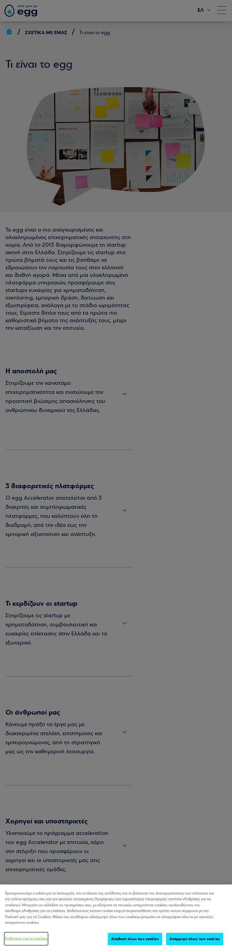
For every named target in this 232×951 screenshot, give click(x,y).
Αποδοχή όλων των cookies (135, 943)
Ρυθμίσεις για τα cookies (26, 942)
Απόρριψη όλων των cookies (194, 943)
